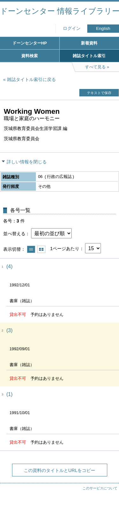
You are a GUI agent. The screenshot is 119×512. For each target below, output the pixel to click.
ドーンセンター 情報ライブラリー (59, 11)
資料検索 (29, 55)
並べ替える (14, 233)
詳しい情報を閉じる (27, 161)
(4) (9, 266)
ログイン (72, 28)
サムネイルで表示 (41, 249)
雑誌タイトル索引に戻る (31, 79)
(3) (9, 330)
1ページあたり (64, 248)
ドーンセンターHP (29, 43)
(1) (9, 394)
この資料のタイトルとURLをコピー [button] (59, 470)
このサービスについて (100, 488)
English (103, 28)
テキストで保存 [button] (99, 93)
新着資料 (89, 43)
